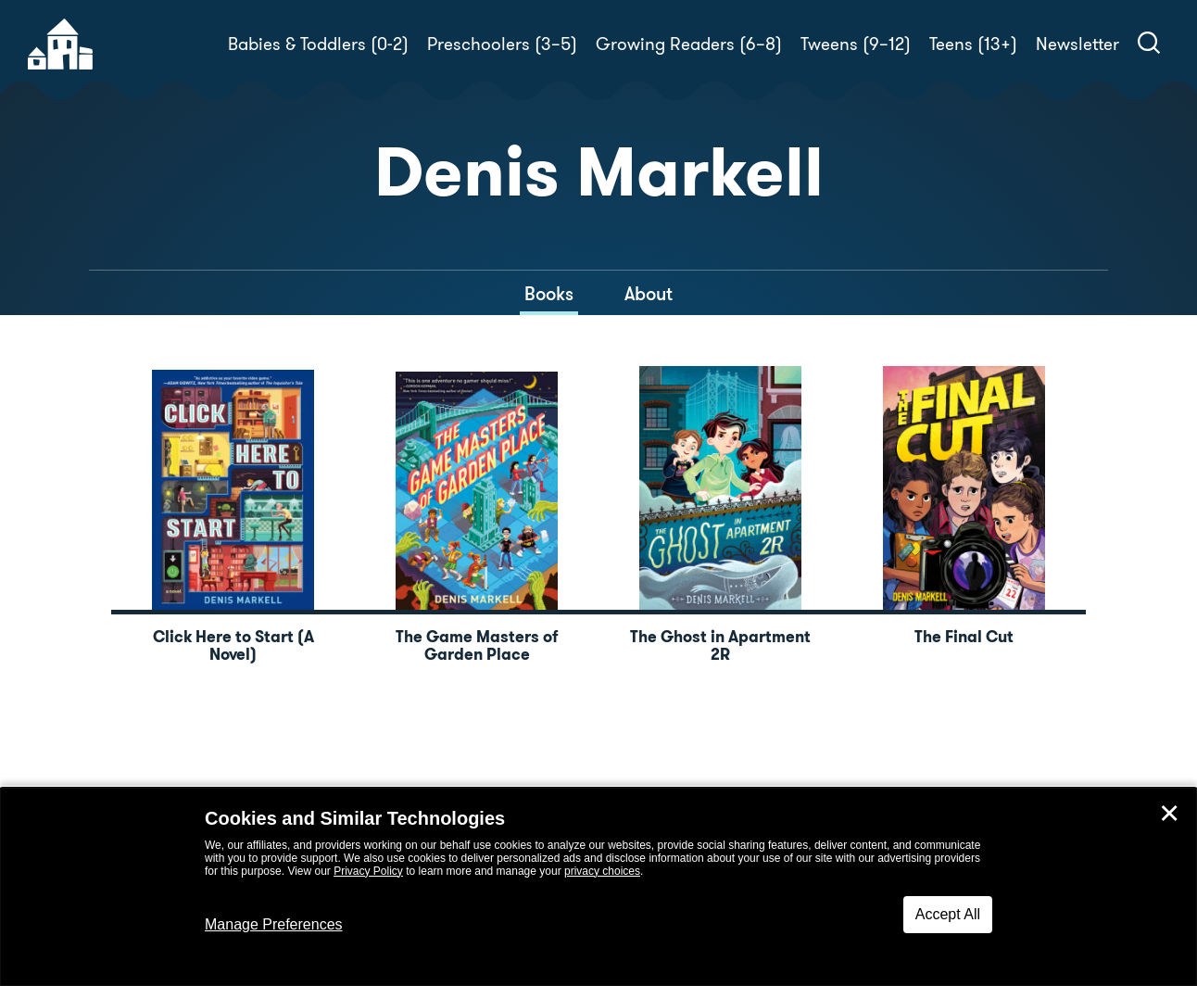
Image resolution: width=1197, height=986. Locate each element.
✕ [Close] (1169, 813)
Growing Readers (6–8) (689, 44)
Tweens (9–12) (855, 44)
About (648, 294)
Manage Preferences (274, 924)
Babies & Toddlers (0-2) (318, 44)
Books (548, 294)
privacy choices (602, 871)
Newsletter (1077, 44)
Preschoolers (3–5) (502, 44)
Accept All (947, 914)
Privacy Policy (368, 871)
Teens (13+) (973, 44)
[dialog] (598, 887)
